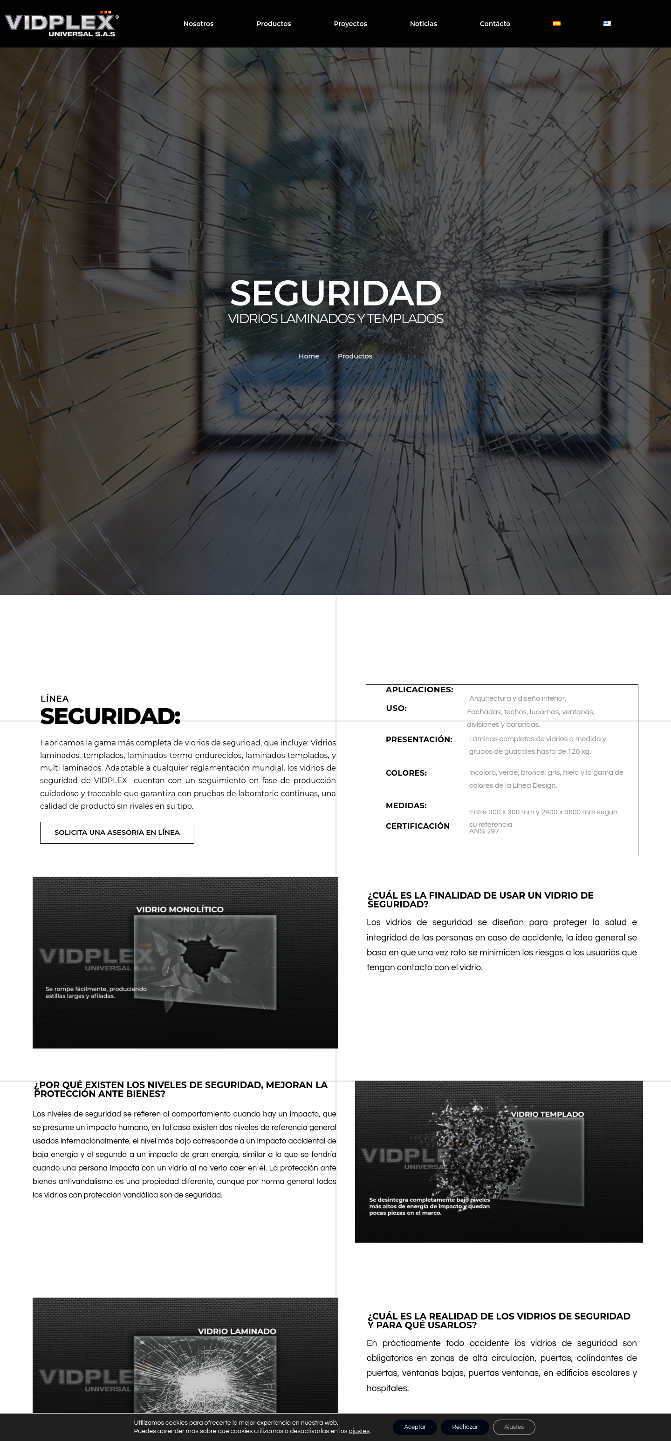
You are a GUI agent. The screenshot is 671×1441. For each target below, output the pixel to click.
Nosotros (199, 24)
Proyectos (350, 24)
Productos (273, 24)
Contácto (495, 24)
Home (309, 356)
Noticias (423, 24)
